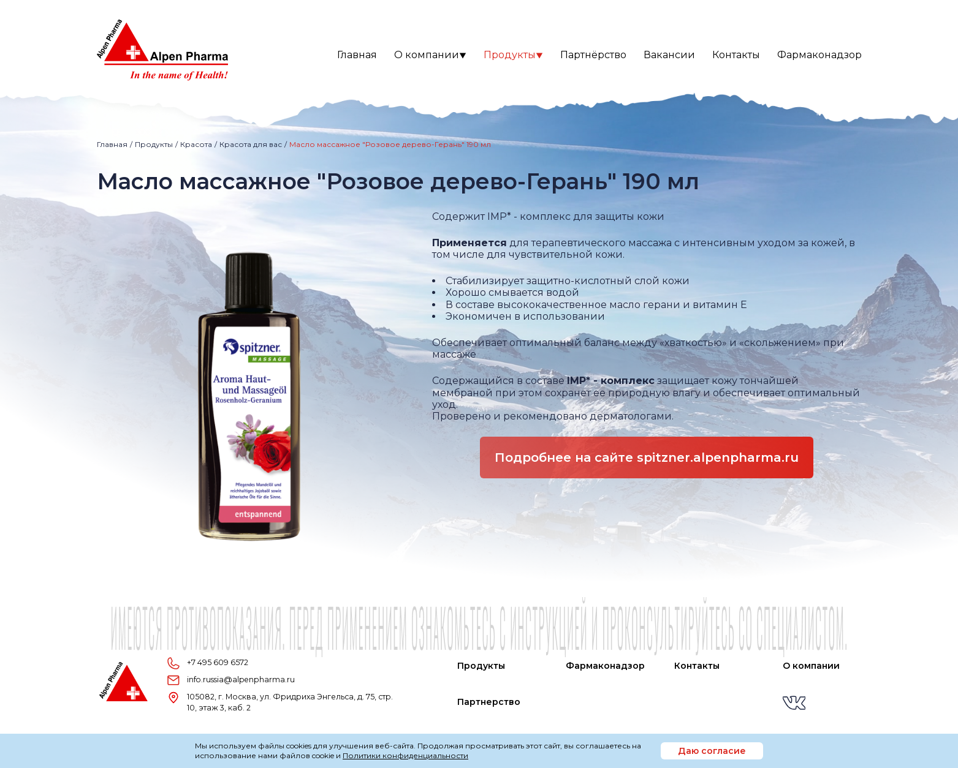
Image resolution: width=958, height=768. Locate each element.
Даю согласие (712, 750)
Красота (196, 144)
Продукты (513, 55)
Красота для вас (250, 144)
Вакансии (669, 55)
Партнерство (488, 701)
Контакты (736, 55)
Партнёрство (593, 55)
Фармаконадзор (819, 55)
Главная (357, 55)
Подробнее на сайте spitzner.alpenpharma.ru (647, 457)
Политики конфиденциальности (405, 755)
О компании (430, 55)
